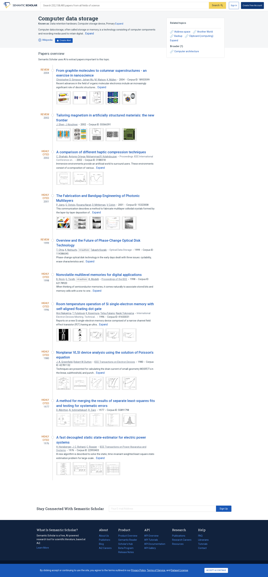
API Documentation (154, 544)
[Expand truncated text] (89, 33)
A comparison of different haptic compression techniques (101, 152)
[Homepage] (19, 5)
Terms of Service (156, 570)
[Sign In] (234, 5)
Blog (102, 544)
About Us (104, 535)
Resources (178, 544)
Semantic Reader (127, 539)
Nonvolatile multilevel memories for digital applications (99, 275)
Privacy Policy (138, 570)
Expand (119, 23)
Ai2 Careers (105, 548)
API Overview (151, 535)
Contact (202, 548)
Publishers (104, 539)
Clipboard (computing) (199, 36)
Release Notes (126, 552)
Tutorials (202, 544)
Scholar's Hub (125, 544)
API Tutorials (151, 539)
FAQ (200, 535)
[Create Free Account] (252, 5)
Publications (178, 536)
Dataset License (179, 570)
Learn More (43, 547)
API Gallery (150, 548)
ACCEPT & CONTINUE (216, 570)
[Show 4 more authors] (84, 250)
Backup (176, 36)
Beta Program (125, 548)
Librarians (203, 539)
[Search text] (125, 5)
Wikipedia (45, 40)
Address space (180, 32)
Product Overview (127, 535)
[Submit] (217, 5)
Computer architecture (184, 51)
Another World (203, 32)
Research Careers (181, 540)
